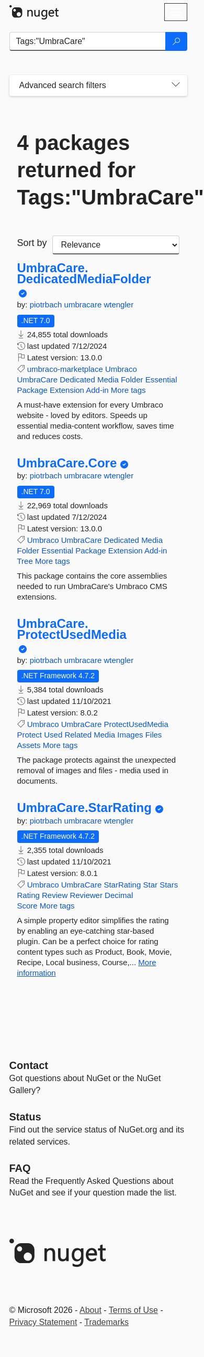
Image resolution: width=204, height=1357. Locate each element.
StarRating (122, 884)
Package (32, 390)
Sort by (32, 243)
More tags (128, 390)
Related (78, 734)
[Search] (176, 41)
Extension (67, 390)
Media (108, 379)
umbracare (84, 304)
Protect (29, 734)
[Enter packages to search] (87, 41)
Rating (28, 895)
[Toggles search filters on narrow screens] (175, 85)
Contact (28, 1065)
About (90, 1310)
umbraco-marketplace (65, 369)
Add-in (97, 390)
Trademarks (106, 1322)
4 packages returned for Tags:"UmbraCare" (98, 170)
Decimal (119, 895)
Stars (169, 884)
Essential (161, 379)
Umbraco (121, 369)
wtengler (118, 304)
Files (153, 734)
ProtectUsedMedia (136, 724)
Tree (25, 561)
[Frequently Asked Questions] (20, 1168)
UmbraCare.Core (67, 463)
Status (25, 1117)
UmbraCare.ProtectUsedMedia (72, 629)
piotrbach (47, 304)
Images (130, 734)
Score (27, 905)
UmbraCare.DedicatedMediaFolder (84, 273)
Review (54, 895)
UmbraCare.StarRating (84, 808)
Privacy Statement (43, 1322)
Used (53, 734)
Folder (132, 379)
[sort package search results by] (115, 245)
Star (150, 884)
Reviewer (86, 895)
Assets (29, 745)
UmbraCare (37, 379)
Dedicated (77, 379)
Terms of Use (133, 1310)
